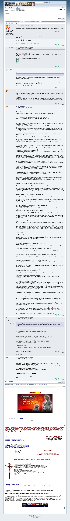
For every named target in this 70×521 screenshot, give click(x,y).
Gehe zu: (53, 387)
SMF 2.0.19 (30, 515)
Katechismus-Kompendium (25, 328)
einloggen (15, 7)
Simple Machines (39, 515)
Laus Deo (8, 25)
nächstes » (63, 18)
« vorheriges (60, 18)
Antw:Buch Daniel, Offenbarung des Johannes (25, 25)
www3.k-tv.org (13, 450)
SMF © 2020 (35, 515)
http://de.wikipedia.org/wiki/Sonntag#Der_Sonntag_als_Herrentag (30, 347)
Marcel (7, 317)
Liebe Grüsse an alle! (21, 106)
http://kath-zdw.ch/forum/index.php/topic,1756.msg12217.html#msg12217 (33, 376)
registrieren (20, 7)
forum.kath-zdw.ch (44, 493)
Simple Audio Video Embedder (35, 516)
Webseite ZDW (47, 2)
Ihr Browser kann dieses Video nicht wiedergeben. (35, 403)
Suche (6, 418)
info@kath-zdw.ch (9, 491)
